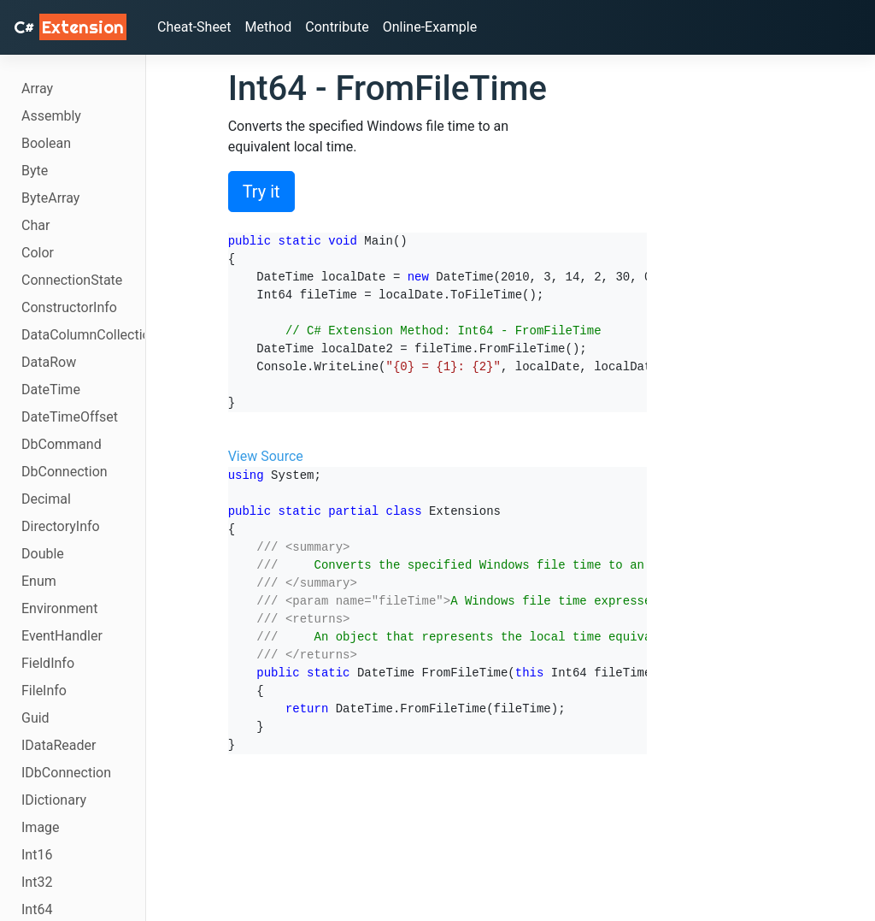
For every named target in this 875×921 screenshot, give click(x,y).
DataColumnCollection (82, 335)
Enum (38, 581)
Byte (34, 170)
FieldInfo (47, 663)
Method (268, 27)
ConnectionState (71, 280)
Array (37, 88)
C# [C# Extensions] (70, 27)
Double (42, 554)
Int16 (36, 855)
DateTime (50, 389)
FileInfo (44, 690)
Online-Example (430, 27)
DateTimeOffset (69, 417)
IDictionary (53, 800)
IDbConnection (66, 773)
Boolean (46, 143)
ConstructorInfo (69, 307)
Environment (59, 608)
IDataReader (58, 745)
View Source (265, 456)
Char (35, 225)
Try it (261, 191)
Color (37, 253)
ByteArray (50, 198)
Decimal (46, 499)
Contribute (336, 27)
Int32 (36, 882)
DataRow (48, 362)
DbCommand (61, 444)
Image (40, 827)
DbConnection (64, 471)
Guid (35, 718)
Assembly (51, 116)
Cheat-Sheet (194, 27)
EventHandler (62, 636)
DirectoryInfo (60, 526)
